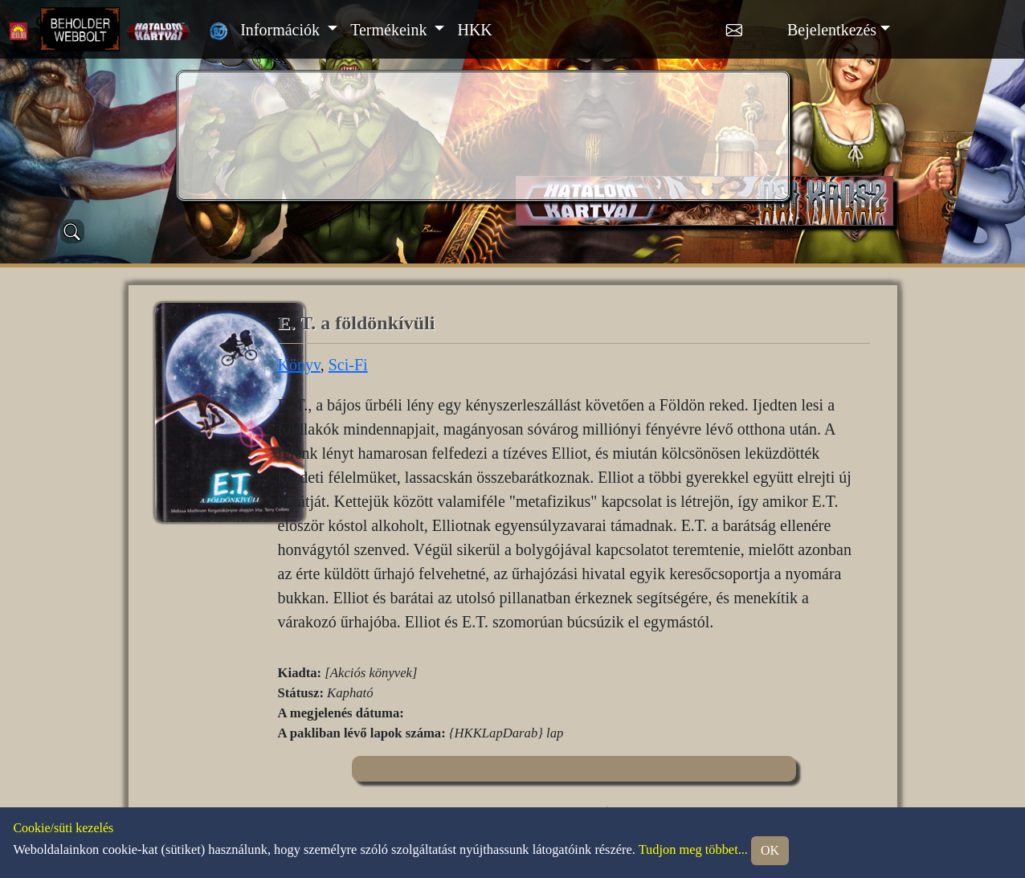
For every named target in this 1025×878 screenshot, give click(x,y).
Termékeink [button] (390, 30)
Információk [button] (282, 30)
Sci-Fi (348, 365)
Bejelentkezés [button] (831, 30)
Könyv (299, 365)
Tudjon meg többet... (693, 848)
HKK (474, 30)
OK (770, 850)
